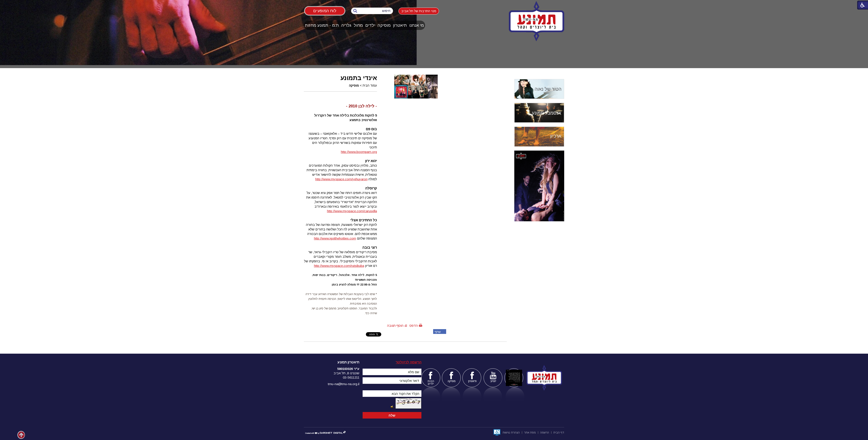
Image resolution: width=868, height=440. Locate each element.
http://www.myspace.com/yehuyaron (341, 179)
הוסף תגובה (395, 325)
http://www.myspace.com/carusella (352, 211)
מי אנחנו (416, 25)
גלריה (346, 25)
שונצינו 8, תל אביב (346, 373)
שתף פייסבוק (437, 332)
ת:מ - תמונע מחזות (322, 25)
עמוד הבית (370, 85)
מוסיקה (384, 25)
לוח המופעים (325, 10)
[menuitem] (416, 25)
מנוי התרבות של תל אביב (418, 11)
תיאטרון (400, 25)
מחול (358, 25)
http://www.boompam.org (359, 152)
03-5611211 (351, 377)
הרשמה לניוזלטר (408, 362)
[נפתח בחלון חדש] (496, 432)
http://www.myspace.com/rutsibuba (339, 266)
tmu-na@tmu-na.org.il (343, 384)
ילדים (370, 25)
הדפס (413, 325)
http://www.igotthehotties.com (335, 238)
